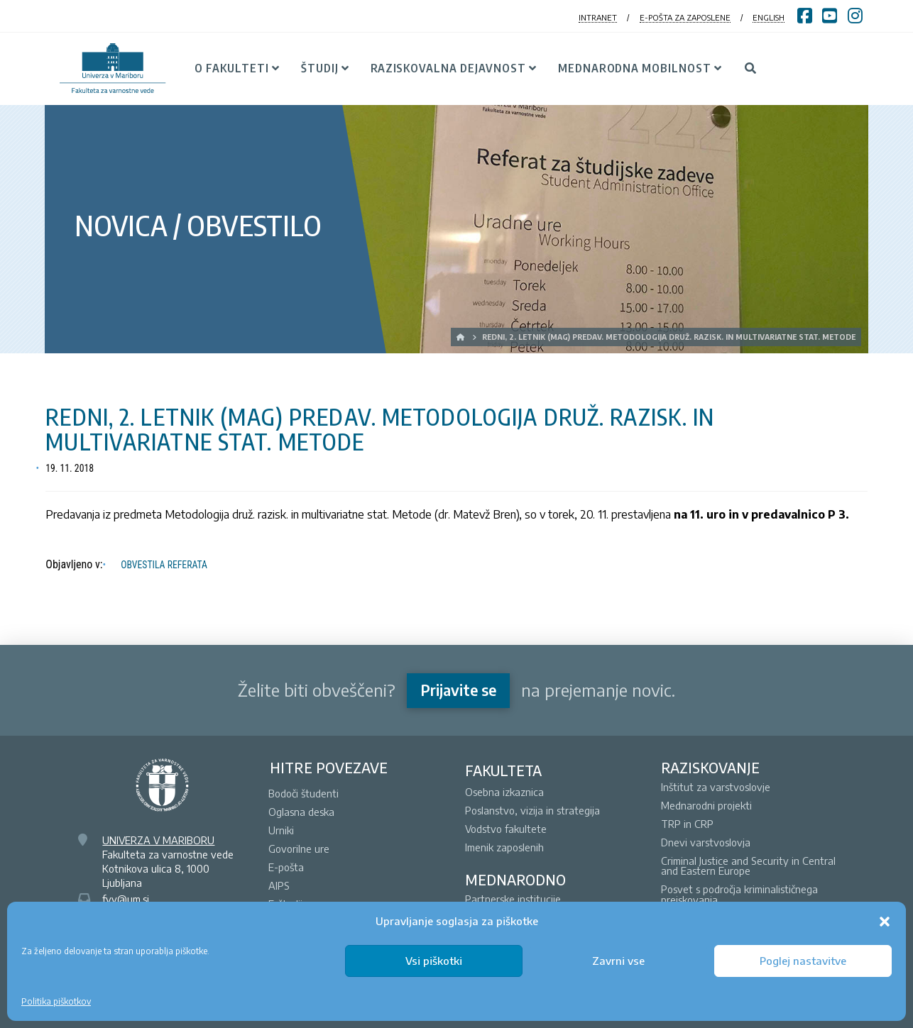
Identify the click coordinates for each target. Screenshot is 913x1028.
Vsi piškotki (433, 960)
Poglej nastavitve (803, 960)
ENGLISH (768, 17)
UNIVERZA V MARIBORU (158, 840)
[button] (885, 921)
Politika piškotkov (56, 1001)
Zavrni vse (618, 960)
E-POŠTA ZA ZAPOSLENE (685, 17)
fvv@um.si (125, 898)
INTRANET (598, 17)
